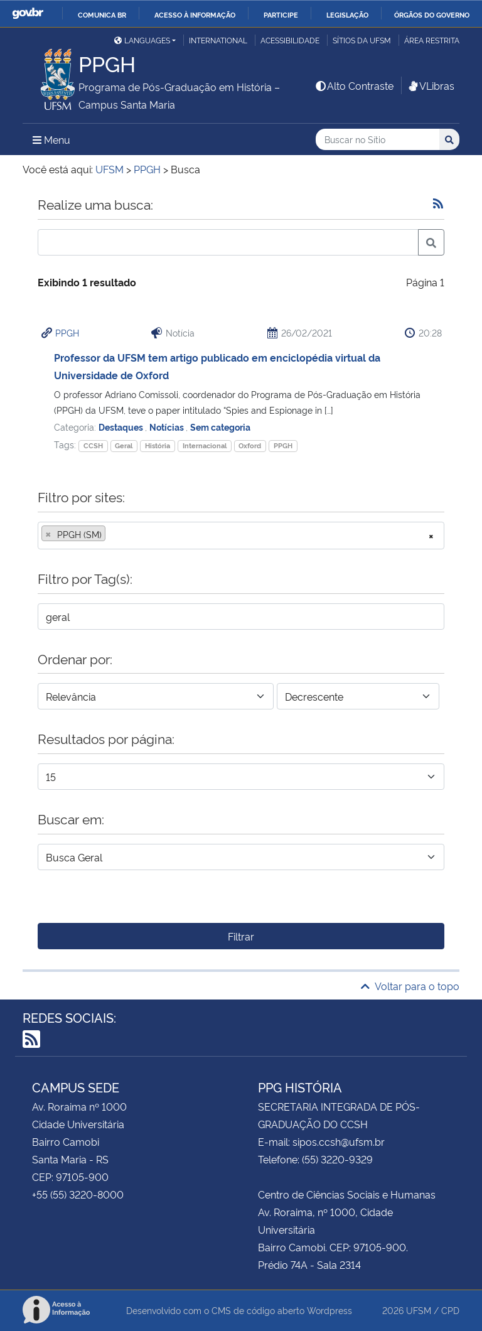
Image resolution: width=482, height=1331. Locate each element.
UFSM (418, 1310)
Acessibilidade (289, 40)
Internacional (205, 445)
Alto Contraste (354, 85)
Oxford (249, 445)
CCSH (93, 445)
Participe (281, 14)
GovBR (27, 13)
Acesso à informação (194, 14)
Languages (142, 40)
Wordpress (329, 1310)
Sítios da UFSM (362, 40)
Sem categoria (220, 427)
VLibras (430, 85)
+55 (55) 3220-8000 (78, 1194)
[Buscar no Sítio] (377, 140)
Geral (123, 445)
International (218, 40)
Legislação (347, 14)
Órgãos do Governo (431, 14)
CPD (450, 1310)
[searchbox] (112, 534)
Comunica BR (102, 14)
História (157, 445)
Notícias (167, 427)
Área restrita (431, 40)
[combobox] (241, 535)
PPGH (67, 332)
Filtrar (241, 936)
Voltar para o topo (410, 986)
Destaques (122, 427)
